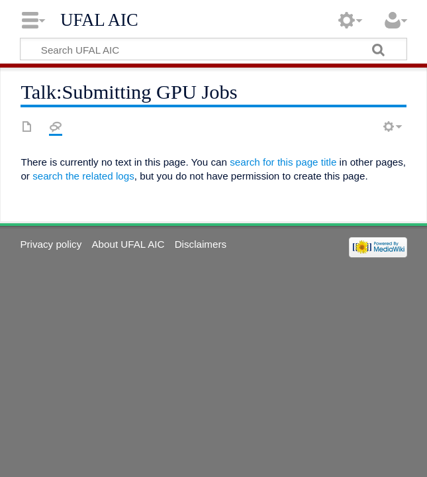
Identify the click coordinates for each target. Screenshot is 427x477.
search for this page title (283, 162)
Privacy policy (50, 244)
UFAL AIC (99, 20)
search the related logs (83, 176)
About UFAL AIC (127, 244)
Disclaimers (200, 244)
